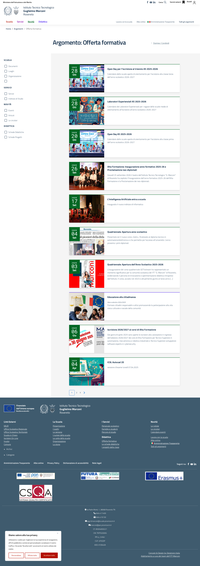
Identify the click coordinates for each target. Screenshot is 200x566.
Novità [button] (31, 21)
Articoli (11, 115)
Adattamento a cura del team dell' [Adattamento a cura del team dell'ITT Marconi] (160, 556)
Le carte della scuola (61, 438)
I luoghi (56, 429)
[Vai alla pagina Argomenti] (18, 28)
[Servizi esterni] (177, 2)
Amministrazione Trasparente (17, 463)
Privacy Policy (53, 463)
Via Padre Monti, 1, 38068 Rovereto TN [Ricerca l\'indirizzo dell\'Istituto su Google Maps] (100, 509)
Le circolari (12, 120)
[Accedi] (191, 2)
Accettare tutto (49, 555)
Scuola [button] (9, 21)
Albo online (141, 21)
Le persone (57, 432)
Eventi (11, 110)
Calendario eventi (158, 432)
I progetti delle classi (110, 447)
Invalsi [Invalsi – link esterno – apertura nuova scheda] (6, 441)
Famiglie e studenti (110, 429)
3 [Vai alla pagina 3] (80, 392)
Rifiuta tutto (32, 555)
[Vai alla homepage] (12, 11)
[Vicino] (58, 533)
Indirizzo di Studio (15, 98)
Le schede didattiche (110, 444)
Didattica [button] (43, 21)
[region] (33, 546)
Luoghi (11, 71)
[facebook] (147, 2)
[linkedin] (154, 2)
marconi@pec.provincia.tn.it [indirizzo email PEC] (101, 525)
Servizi (11, 93)
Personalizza (16, 555)
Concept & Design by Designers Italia (164, 552)
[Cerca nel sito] (162, 2)
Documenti (13, 66)
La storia (56, 444)
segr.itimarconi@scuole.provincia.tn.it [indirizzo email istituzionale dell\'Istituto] (101, 521)
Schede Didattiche (16, 132)
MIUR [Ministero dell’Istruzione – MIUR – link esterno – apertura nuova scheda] (6, 425)
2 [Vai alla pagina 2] (76, 392)
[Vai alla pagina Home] (8, 28)
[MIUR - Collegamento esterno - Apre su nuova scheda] (17, 2)
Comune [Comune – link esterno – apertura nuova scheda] (7, 444)
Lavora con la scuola (124, 21)
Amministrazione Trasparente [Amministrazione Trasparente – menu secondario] (163, 21)
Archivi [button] (9, 449)
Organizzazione (14, 76)
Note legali (97, 463)
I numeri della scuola (61, 435)
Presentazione (59, 425)
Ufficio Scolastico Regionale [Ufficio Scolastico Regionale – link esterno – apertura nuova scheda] (15, 429)
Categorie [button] (10, 455)
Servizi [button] (20, 21)
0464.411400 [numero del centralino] (100, 513)
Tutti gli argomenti (186, 21)
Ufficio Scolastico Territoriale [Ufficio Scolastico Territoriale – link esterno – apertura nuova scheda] (15, 432)
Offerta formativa (109, 441)
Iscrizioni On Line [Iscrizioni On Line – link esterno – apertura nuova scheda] (11, 438)
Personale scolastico (110, 425)
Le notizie (155, 425)
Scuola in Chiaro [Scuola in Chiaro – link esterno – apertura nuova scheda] (10, 435)
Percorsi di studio (109, 432)
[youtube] (151, 2)
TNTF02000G (102, 533)
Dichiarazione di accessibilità (75, 463)
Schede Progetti (15, 137)
